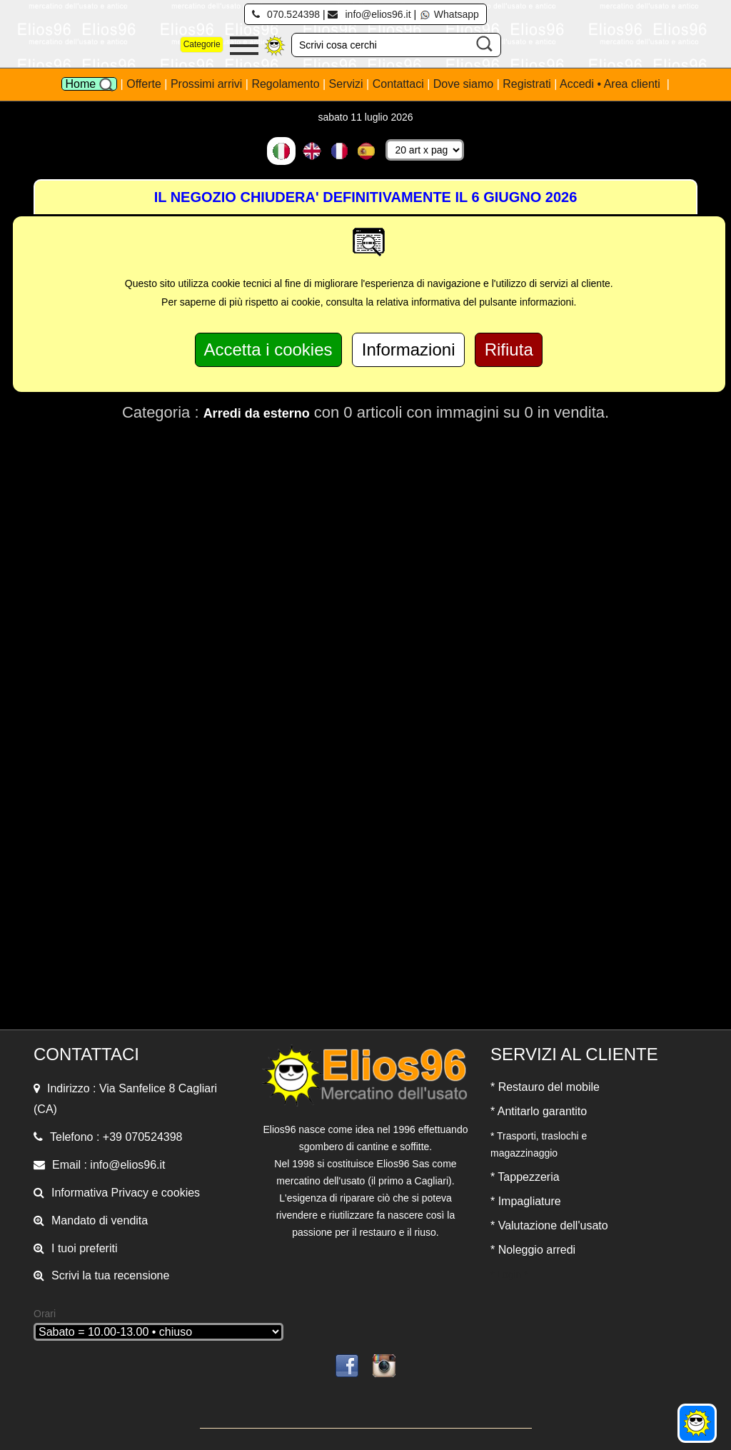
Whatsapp (449, 14)
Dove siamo (463, 84)
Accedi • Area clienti (611, 84)
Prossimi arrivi (206, 84)
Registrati (527, 84)
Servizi (347, 84)
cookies (180, 1193)
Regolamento (287, 84)
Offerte (145, 84)
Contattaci (400, 84)
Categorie (202, 44)
